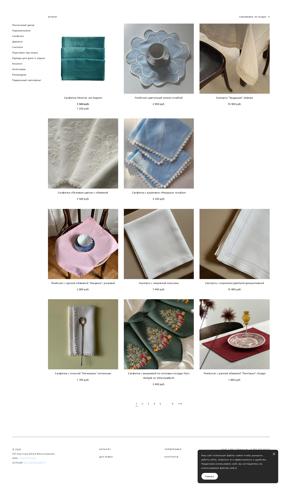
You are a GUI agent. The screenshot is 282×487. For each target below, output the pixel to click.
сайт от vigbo (141, 478)
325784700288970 (35, 461)
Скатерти (17, 46)
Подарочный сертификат (26, 79)
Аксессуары (19, 68)
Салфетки (18, 35)
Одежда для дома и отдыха (28, 57)
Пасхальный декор (23, 24)
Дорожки (17, 40)
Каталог (105, 448)
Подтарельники (21, 29)
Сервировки (173, 448)
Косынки (17, 62)
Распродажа (19, 73)
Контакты (172, 455)
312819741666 (27, 457)
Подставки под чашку (25, 51)
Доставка (106, 455)
